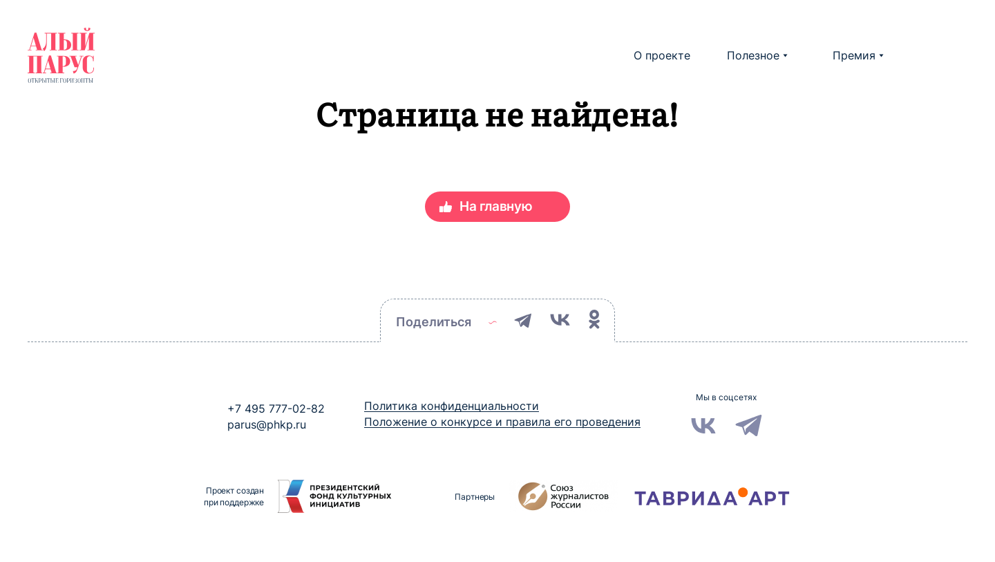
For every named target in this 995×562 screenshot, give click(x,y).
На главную (495, 206)
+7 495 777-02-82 (276, 408)
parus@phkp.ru (266, 424)
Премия (858, 55)
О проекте (662, 55)
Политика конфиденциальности (451, 406)
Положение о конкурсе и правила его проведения (502, 422)
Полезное (757, 55)
